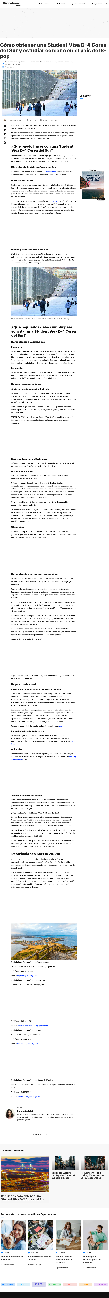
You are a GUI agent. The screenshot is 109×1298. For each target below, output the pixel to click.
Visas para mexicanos (64, 62)
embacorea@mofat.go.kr (27, 1044)
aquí (61, 726)
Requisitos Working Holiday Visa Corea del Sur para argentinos (92, 1175)
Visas (7, 62)
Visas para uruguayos (12, 64)
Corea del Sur (10, 67)
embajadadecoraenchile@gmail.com (32, 1026)
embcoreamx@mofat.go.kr (28, 1097)
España (7, 1253)
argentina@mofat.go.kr (27, 976)
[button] (39, 1134)
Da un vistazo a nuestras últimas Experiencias (28, 1214)
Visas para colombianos (48, 62)
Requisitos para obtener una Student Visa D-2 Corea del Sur (23, 1197)
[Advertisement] (44, 231)
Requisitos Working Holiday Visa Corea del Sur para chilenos (63, 1175)
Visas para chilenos (32, 62)
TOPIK (54, 201)
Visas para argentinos (17, 62)
